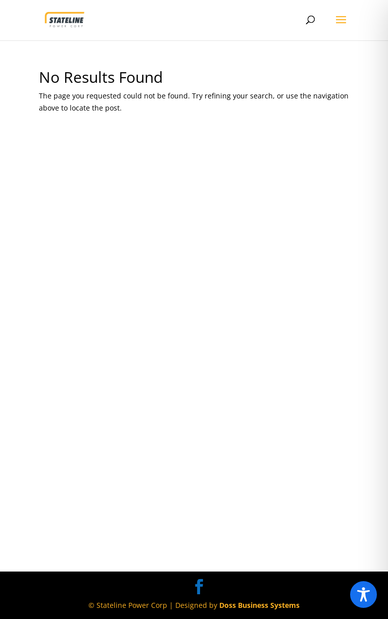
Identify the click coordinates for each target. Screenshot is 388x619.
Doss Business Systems (259, 605)
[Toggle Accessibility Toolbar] (363, 594)
